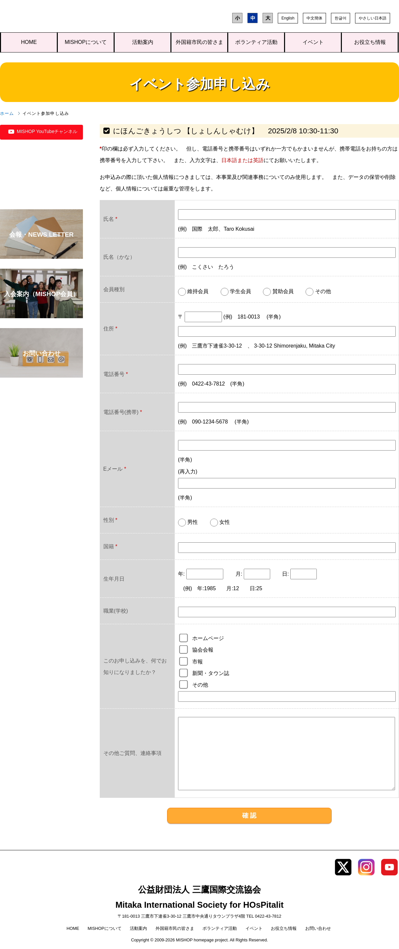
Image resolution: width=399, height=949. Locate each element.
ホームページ (208, 638)
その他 (200, 685)
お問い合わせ (318, 928)
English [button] (287, 18)
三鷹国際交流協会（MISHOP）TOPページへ (48, 18)
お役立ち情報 (370, 42)
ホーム (7, 113)
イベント (313, 42)
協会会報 (202, 650)
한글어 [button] (340, 18)
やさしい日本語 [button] (372, 18)
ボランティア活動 (256, 42)
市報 (197, 661)
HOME (29, 42)
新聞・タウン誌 (210, 673)
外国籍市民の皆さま (199, 42)
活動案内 (142, 42)
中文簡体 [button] (314, 18)
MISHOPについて (86, 42)
